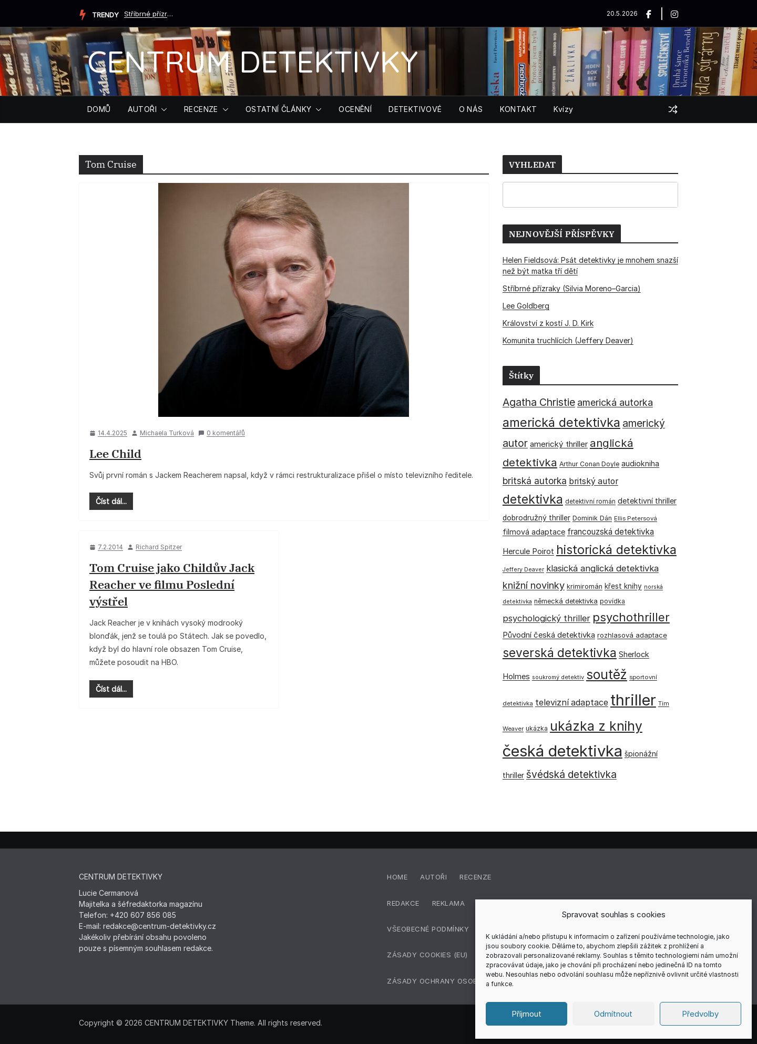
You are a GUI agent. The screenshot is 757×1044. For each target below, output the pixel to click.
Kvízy (563, 109)
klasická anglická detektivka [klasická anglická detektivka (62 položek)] (602, 568)
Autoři (433, 877)
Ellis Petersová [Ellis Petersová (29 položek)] (635, 518)
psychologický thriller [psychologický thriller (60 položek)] (546, 618)
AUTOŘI (142, 109)
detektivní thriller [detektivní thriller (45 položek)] (647, 500)
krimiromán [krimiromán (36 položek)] (584, 586)
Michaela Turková (167, 433)
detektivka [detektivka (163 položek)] (533, 499)
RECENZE (201, 109)
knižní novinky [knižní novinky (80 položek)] (534, 585)
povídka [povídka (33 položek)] (612, 601)
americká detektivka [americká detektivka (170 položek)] (561, 422)
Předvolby (700, 1014)
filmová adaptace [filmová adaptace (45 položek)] (534, 531)
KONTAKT (518, 109)
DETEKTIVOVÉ (415, 109)
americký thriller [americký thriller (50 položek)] (559, 444)
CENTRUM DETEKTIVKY (252, 61)
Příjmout (526, 1014)
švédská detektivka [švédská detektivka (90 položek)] (571, 774)
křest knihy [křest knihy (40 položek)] (623, 586)
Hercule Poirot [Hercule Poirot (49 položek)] (528, 551)
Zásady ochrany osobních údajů (454, 981)
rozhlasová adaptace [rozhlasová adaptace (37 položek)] (632, 635)
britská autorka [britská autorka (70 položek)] (535, 480)
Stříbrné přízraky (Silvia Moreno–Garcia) (150, 13)
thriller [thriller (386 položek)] (633, 700)
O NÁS (471, 109)
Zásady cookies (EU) (427, 954)
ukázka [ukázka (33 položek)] (537, 728)
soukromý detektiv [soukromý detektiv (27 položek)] (558, 677)
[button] (162, 109)
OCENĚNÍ (355, 109)
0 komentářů (221, 433)
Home (397, 877)
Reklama (448, 903)
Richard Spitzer (159, 547)
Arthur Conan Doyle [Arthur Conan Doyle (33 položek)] (589, 464)
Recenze (475, 877)
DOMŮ (99, 109)
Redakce (403, 903)
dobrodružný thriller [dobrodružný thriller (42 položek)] (536, 518)
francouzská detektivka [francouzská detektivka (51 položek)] (610, 532)
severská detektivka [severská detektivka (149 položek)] (560, 653)
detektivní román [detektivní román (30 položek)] (590, 501)
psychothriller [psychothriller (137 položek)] (631, 617)
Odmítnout (613, 1014)
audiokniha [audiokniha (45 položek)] (640, 463)
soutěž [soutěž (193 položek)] (606, 674)
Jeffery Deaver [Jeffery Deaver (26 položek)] (523, 569)
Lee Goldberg (526, 305)
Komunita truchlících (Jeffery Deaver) (568, 340)
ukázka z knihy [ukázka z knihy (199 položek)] (596, 726)
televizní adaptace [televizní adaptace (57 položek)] (571, 703)
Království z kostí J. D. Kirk (548, 323)
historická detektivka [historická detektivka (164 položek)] (616, 549)
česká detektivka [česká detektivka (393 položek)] (562, 751)
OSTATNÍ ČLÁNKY (278, 109)
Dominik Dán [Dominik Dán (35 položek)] (592, 518)
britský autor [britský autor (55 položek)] (593, 481)
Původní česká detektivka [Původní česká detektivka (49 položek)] (549, 635)
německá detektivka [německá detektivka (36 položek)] (566, 601)
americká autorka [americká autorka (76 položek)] (615, 402)
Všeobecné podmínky (428, 929)
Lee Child (115, 453)
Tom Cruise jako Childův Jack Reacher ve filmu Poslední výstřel (171, 584)
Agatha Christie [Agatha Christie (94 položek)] (539, 402)
